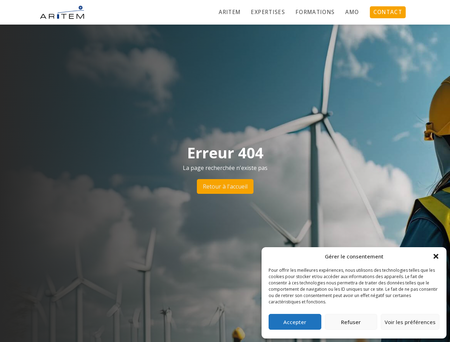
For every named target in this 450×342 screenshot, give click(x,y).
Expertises (268, 12)
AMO (352, 12)
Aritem (229, 12)
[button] (435, 256)
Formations (315, 12)
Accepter (294, 321)
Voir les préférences (410, 321)
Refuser (351, 321)
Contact (387, 12)
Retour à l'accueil (225, 186)
